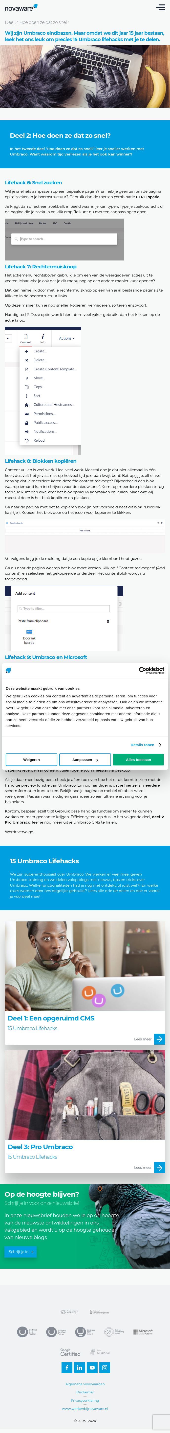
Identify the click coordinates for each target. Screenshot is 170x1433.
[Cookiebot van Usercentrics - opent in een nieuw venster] (142, 670)
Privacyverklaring (85, 1400)
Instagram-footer (103, 1366)
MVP (85, 1332)
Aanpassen (85, 760)
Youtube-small (91, 1366)
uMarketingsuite (99, 1312)
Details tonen (142, 745)
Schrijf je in (21, 1252)
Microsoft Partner (143, 1332)
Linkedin (78, 1366)
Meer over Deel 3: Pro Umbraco (85, 1111)
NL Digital (99, 1352)
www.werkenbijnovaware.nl (85, 1409)
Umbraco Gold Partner (27, 1332)
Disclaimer (85, 1392)
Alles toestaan (138, 760)
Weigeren (31, 760)
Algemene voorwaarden (85, 1384)
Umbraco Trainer (56, 1332)
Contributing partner (114, 1332)
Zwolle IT (70, 1312)
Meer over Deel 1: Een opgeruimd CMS (85, 982)
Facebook (65, 1366)
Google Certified (70, 1352)
